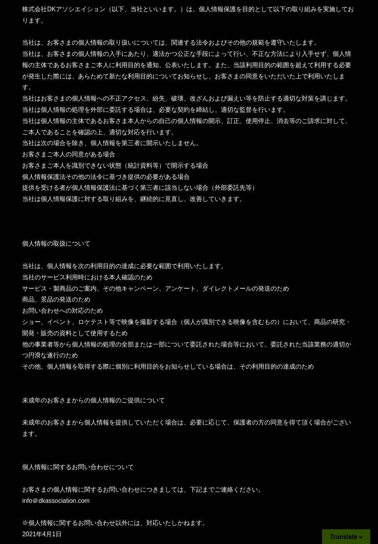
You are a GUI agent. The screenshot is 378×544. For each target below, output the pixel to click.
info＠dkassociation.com (55, 500)
